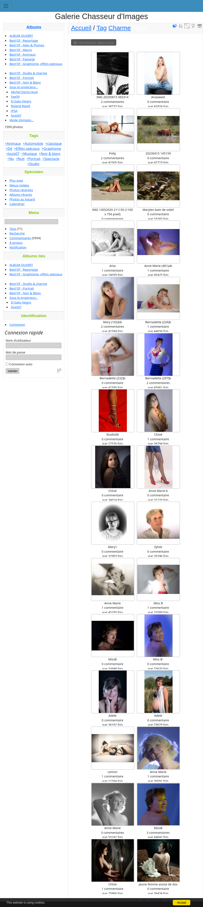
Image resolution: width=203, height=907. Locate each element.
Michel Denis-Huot (24, 92)
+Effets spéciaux (27, 148)
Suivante (156, 899)
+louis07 (12, 153)
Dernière (174, 899)
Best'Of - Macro (21, 50)
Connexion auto (19, 364)
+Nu (10, 158)
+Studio (33, 164)
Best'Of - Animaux (23, 54)
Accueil (81, 27)
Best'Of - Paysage (22, 59)
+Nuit (20, 158)
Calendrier (17, 204)
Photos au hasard (22, 199)
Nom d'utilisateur (18, 340)
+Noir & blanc (49, 153)
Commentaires (20, 238)
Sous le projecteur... (24, 87)
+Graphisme (51, 148)
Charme (119, 27)
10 (144, 899)
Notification (18, 247)
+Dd (9, 148)
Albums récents (21, 194)
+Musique (29, 153)
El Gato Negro (21, 101)
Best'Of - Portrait (22, 78)
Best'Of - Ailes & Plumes (27, 45)
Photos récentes (21, 190)
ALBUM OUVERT (21, 35)
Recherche (17, 233)
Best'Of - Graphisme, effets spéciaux (36, 64)
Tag (101, 27)
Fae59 (15, 96)
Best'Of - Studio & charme (28, 73)
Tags (13, 228)
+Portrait (33, 158)
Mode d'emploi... (22, 120)
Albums (33, 27)
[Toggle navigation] (6, 6)
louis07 (16, 115)
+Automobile (33, 143)
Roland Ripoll (20, 106)
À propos (16, 242)
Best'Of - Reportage (24, 40)
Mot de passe (15, 352)
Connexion (17, 324)
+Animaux (13, 143)
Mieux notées (19, 185)
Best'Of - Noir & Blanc (25, 82)
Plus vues (16, 180)
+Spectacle (50, 158)
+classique (53, 143)
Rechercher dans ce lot (96, 42)
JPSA (14, 111)
